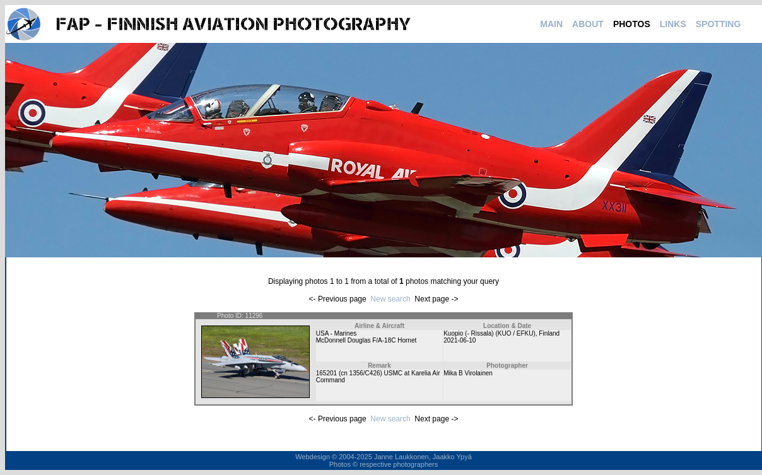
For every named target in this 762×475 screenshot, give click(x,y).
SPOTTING (718, 24)
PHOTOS (631, 24)
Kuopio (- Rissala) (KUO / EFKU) (489, 333)
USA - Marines (336, 333)
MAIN (551, 24)
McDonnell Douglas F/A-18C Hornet (366, 340)
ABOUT (588, 24)
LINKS (673, 24)
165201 (326, 373)
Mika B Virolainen (468, 373)
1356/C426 (364, 373)
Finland (549, 333)
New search (390, 299)
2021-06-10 (459, 340)
